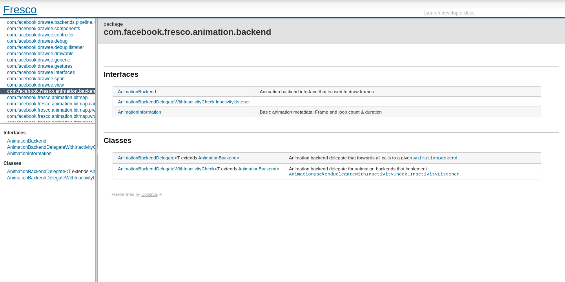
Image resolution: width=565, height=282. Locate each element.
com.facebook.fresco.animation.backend (52, 91)
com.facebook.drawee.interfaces (41, 72)
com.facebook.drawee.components (43, 28)
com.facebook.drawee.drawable (40, 53)
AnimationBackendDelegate (36, 171)
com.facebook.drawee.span (36, 78)
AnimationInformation (29, 153)
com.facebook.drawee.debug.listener (45, 47)
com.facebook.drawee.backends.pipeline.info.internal (62, 22)
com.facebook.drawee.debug (37, 41)
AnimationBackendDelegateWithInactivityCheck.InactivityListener (75, 147)
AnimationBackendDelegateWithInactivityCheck (56, 178)
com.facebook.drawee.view (35, 85)
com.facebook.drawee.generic (38, 60)
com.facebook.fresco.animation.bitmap (47, 97)
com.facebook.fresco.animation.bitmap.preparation (60, 110)
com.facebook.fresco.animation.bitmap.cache (54, 104)
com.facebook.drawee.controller (40, 35)
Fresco (20, 10)
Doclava (149, 193)
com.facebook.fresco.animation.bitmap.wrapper (56, 116)
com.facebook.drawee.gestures (40, 66)
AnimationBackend (26, 141)
